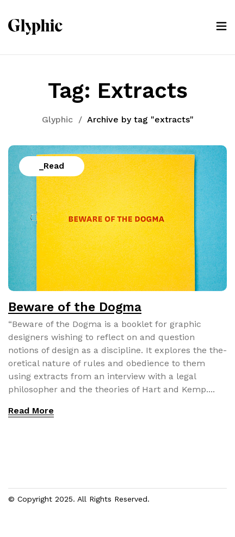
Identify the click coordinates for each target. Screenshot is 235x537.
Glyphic (57, 119)
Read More (31, 410)
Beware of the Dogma (74, 307)
